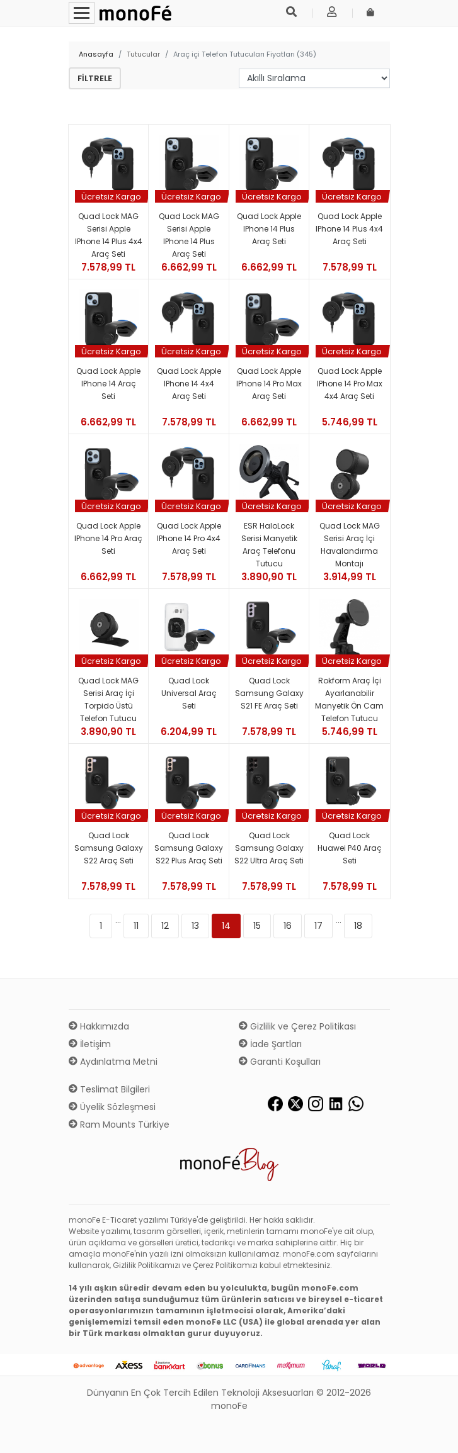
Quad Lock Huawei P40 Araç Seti (350, 848)
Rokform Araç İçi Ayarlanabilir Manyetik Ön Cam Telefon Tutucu (349, 699)
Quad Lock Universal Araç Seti (189, 693)
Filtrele (94, 78)
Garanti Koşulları (280, 1061)
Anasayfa (96, 54)
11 (136, 925)
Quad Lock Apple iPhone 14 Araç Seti (108, 383)
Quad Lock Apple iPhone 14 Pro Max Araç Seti (269, 383)
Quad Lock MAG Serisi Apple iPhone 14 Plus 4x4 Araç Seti (108, 235)
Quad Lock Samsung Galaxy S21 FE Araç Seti (269, 693)
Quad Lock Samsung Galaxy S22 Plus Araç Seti (188, 848)
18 (358, 925)
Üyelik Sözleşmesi (112, 1107)
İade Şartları (270, 1044)
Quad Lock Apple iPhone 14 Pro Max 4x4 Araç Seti (349, 383)
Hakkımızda (99, 1026)
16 (287, 925)
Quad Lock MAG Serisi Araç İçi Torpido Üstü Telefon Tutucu (108, 699)
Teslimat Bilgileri (109, 1089)
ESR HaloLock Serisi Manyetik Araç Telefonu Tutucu (269, 544)
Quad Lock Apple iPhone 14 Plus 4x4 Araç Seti (349, 229)
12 (165, 925)
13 (195, 925)
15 (257, 925)
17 (318, 925)
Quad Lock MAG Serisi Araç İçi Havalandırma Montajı (349, 544)
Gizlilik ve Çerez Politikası (297, 1026)
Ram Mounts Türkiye (119, 1124)
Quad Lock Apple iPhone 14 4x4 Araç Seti (189, 383)
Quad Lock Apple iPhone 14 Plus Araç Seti (269, 229)
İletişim (90, 1044)
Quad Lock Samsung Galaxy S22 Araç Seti (108, 848)
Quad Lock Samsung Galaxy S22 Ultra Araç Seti (269, 848)
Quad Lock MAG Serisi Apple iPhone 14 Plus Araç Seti (189, 235)
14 (226, 925)
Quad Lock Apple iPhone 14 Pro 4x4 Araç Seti (189, 538)
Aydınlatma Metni (113, 1061)
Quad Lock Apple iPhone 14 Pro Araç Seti (108, 538)
